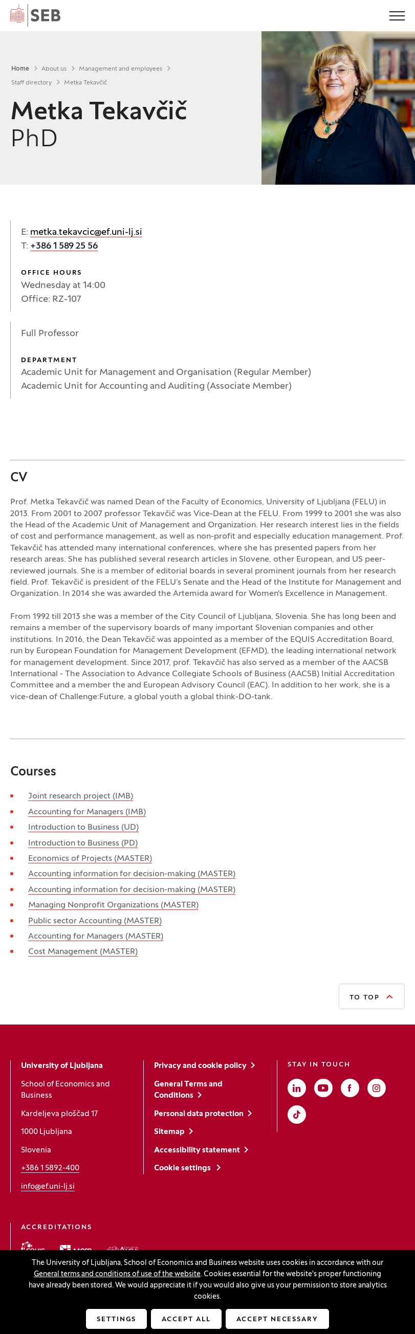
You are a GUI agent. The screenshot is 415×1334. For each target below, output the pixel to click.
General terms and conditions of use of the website (117, 1274)
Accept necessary (277, 1320)
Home (20, 69)
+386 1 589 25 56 (64, 246)
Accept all (186, 1320)
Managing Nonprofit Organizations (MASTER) (113, 905)
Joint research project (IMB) (80, 796)
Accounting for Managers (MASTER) (95, 936)
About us (54, 69)
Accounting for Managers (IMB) (87, 812)
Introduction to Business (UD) (83, 828)
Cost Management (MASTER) (83, 952)
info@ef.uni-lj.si (48, 1186)
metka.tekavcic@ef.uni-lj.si (86, 232)
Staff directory (31, 83)
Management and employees (120, 69)
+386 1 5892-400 (50, 1168)
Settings (117, 1320)
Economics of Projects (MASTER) (90, 859)
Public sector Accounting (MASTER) (95, 921)
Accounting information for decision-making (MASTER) (131, 874)
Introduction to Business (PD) (83, 843)
